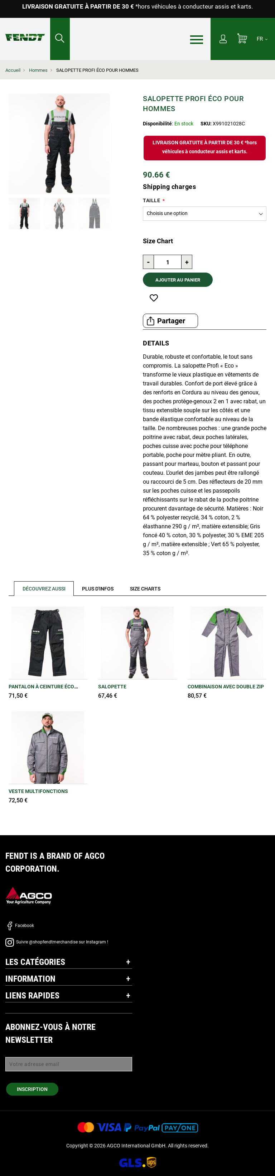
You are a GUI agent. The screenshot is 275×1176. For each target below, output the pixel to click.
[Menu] (196, 39)
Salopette (112, 686)
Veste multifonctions (38, 791)
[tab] (41, 588)
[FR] (262, 39)
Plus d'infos (98, 589)
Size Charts (146, 589)
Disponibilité (157, 123)
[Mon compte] (223, 40)
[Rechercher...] (60, 39)
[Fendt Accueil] (25, 30)
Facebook (19, 925)
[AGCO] (28, 895)
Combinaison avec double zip (226, 686)
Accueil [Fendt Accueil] (12, 70)
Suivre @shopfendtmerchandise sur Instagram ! (56, 942)
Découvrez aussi (44, 589)
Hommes (38, 70)
